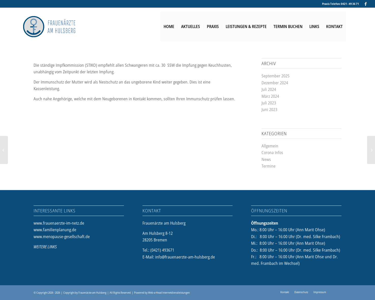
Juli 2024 (269, 89)
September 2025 (276, 76)
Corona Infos (272, 152)
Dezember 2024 (275, 83)
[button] (11, 289)
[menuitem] (169, 26)
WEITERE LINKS (45, 247)
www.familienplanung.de (55, 230)
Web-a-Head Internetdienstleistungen (169, 292)
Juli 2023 (269, 103)
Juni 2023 (269, 109)
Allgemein (270, 146)
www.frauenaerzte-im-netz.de (59, 223)
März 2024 (270, 96)
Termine (269, 166)
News (266, 159)
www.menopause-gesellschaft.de (62, 236)
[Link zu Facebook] (365, 4)
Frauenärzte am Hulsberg (92, 292)
